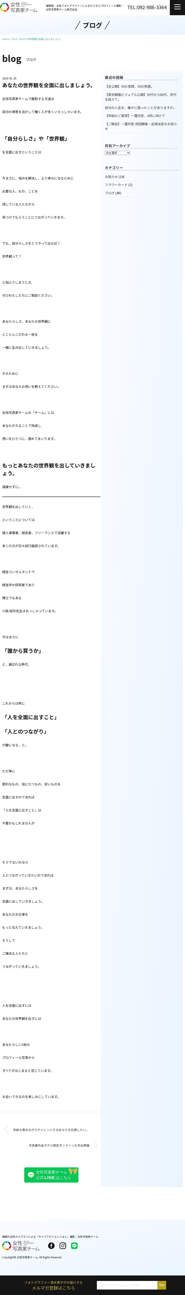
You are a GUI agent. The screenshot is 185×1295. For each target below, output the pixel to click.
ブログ (110, 193)
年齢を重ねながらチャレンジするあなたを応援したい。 (51, 1129)
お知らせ (111, 176)
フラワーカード (116, 184)
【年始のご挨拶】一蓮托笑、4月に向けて (135, 115)
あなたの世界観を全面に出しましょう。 (40, 39)
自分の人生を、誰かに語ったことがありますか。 (140, 107)
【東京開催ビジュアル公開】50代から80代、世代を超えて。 (141, 97)
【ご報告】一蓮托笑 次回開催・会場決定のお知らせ (141, 126)
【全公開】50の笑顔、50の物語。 (129, 86)
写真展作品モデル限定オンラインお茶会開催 (59, 1145)
